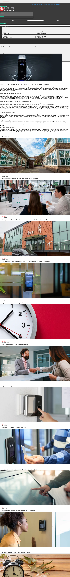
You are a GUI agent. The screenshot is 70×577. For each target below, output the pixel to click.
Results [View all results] (2, 16)
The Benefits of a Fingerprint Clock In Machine (14, 427)
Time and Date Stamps (7, 28)
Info (3, 34)
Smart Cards (39, 32)
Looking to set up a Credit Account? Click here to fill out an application (45, 4)
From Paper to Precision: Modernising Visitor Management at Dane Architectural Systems (26, 261)
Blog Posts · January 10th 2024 (7, 81)
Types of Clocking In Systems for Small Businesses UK (16, 551)
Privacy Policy (40, 37)
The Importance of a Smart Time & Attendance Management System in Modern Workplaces (26, 219)
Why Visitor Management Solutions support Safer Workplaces (18, 385)
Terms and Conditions (7, 37)
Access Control (6, 33)
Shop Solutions (5, 26)
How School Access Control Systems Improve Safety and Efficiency (20, 178)
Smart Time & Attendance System (44, 28)
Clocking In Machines (7, 27)
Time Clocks (39, 30)
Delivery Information (41, 36)
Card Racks (39, 27)
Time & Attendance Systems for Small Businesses (15, 344)
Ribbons (4, 32)
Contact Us (4, 42)
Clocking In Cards (6, 30)
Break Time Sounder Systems (9, 31)
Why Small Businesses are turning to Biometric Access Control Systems (21, 302)
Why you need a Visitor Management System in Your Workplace (18, 510)
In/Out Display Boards (41, 33)
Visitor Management (41, 31)
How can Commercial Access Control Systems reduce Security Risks (20, 468)
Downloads (5, 36)
